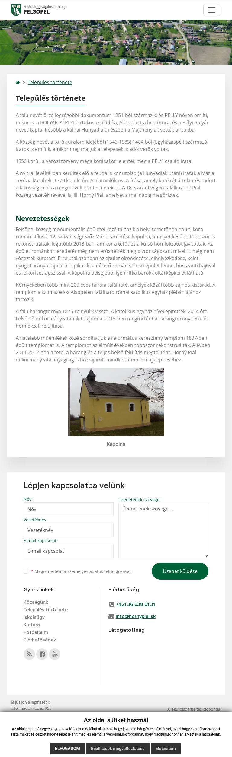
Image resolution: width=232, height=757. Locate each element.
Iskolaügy (34, 617)
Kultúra (32, 624)
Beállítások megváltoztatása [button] (118, 748)
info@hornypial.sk (136, 616)
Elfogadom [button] (67, 748)
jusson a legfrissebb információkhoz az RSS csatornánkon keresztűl (32, 708)
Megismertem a (81, 571)
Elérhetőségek (40, 640)
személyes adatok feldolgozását (99, 571)
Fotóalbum (36, 632)
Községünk (36, 602)
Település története (50, 82)
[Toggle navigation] (211, 10)
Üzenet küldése (180, 571)
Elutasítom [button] (166, 748)
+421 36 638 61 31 (135, 604)
